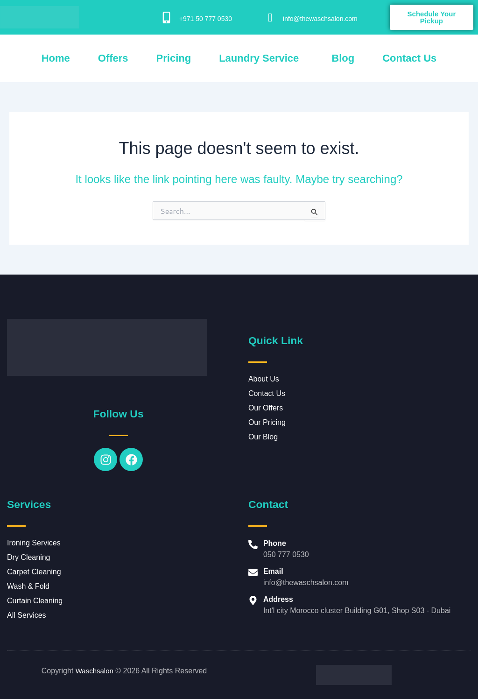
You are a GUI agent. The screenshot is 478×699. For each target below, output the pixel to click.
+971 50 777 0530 (205, 18)
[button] (261, 58)
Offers (113, 58)
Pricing (173, 58)
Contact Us (409, 58)
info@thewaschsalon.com (320, 18)
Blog (342, 58)
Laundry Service (259, 58)
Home (56, 58)
